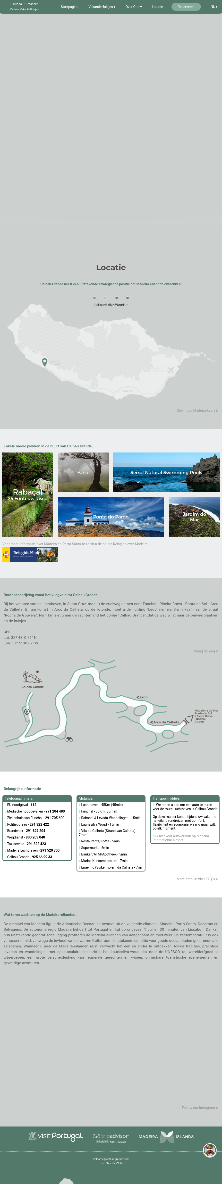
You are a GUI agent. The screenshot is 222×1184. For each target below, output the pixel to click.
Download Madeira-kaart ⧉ (197, 410)
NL (213, 6)
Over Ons (133, 7)
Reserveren (186, 7)
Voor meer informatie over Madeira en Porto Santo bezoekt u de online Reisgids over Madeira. (75, 552)
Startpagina (69, 7)
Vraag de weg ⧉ (206, 651)
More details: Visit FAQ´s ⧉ (197, 879)
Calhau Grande (24, 7)
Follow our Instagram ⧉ (200, 1108)
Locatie (157, 7)
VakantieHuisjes (101, 7)
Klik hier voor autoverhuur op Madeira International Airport (181, 838)
